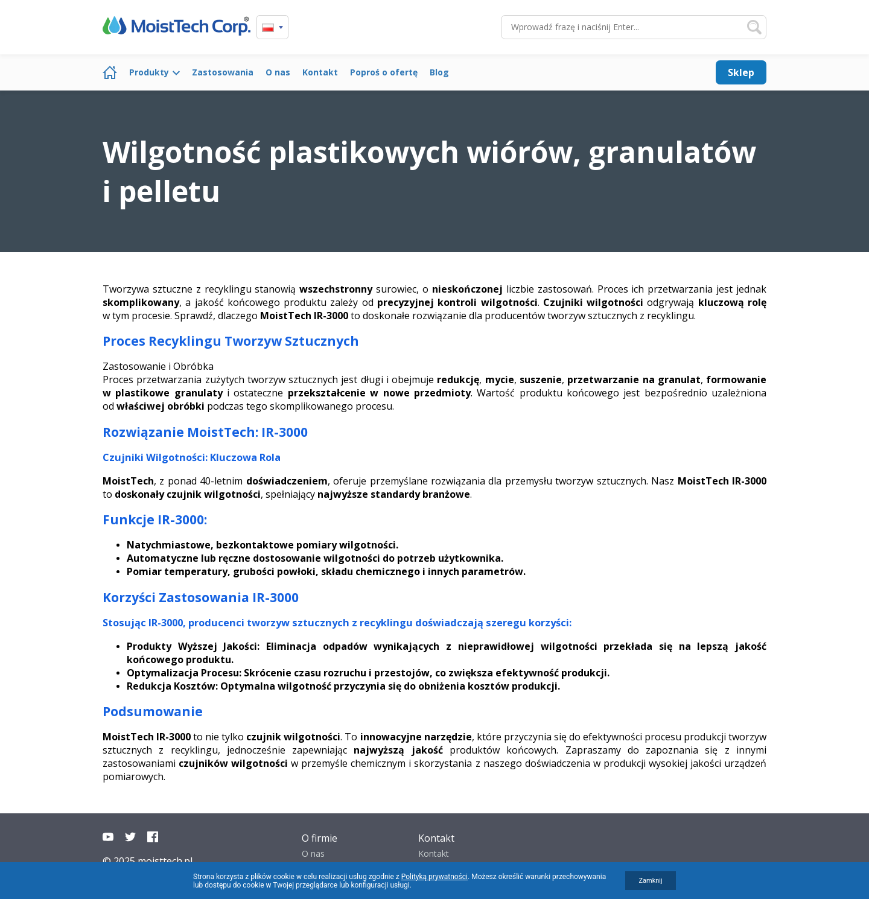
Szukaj (754, 27)
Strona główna (110, 72)
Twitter (130, 836)
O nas (278, 72)
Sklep (741, 72)
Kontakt (320, 72)
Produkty (149, 72)
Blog (439, 72)
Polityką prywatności (434, 876)
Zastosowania (222, 72)
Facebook (152, 836)
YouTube (108, 836)
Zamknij (650, 881)
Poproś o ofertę (384, 72)
